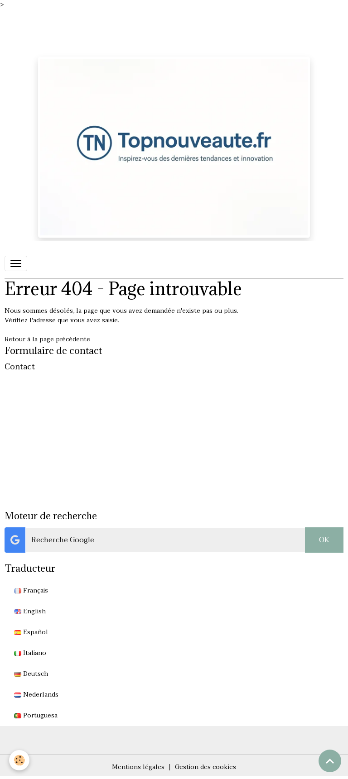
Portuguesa (36, 715)
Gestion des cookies (205, 767)
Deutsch (31, 674)
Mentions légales (138, 767)
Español (31, 632)
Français (31, 590)
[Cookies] (19, 760)
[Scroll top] (330, 761)
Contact (20, 366)
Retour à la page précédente (47, 339)
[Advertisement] (165, 30)
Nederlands (36, 694)
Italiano (30, 653)
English (30, 611)
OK (324, 540)
